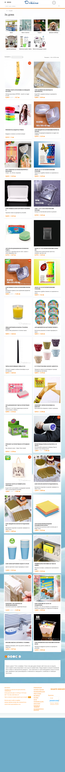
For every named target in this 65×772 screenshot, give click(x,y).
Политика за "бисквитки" (37, 706)
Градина (39, 32)
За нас (35, 699)
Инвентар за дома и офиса (25, 49)
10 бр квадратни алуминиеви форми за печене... (47, 130)
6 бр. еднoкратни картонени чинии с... (46, 327)
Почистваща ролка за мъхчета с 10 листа (46, 445)
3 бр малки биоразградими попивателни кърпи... (43, 524)
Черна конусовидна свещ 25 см (15, 366)
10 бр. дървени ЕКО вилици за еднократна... (44, 90)
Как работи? (37, 695)
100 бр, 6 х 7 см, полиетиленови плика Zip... (46, 249)
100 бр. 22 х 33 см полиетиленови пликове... (45, 288)
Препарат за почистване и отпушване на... (17, 445)
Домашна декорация (11, 49)
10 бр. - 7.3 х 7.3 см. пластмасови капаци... (44, 209)
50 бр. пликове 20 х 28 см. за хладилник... (43, 604)
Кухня (11, 32)
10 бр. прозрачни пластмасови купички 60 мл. (47, 643)
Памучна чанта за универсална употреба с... (16, 484)
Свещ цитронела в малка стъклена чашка (17, 328)
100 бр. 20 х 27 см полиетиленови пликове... (45, 170)
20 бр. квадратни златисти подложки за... (17, 524)
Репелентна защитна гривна (15, 129)
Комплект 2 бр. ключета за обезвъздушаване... (14, 604)
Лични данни (37, 703)
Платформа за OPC (39, 701)
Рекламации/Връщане (39, 691)
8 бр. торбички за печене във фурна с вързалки (17, 170)
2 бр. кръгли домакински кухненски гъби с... (17, 249)
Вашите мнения (58, 689)
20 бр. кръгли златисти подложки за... (46, 484)
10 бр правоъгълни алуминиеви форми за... (18, 288)
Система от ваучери (39, 689)
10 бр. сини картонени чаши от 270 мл (17, 563)
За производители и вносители (39, 709)
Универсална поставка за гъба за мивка (45, 564)
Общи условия (37, 693)
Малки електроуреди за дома (39, 49)
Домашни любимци (53, 32)
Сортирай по (7, 56)
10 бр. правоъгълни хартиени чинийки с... (18, 209)
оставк (36, 697)
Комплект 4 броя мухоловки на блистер (45, 406)
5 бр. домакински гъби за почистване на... (17, 406)
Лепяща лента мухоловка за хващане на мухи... (18, 90)
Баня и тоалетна (25, 32)
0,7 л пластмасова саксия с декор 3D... (46, 366)
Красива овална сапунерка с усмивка (17, 642)
